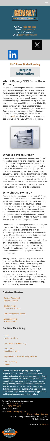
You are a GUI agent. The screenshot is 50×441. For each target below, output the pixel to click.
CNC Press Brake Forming (15, 343)
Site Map (44, 414)
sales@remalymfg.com (27, 35)
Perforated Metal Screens (14, 314)
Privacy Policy (33, 414)
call (13, 116)
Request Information (25, 71)
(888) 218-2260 (29, 27)
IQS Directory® (43, 424)
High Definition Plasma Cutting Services (20, 356)
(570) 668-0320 (28, 30)
